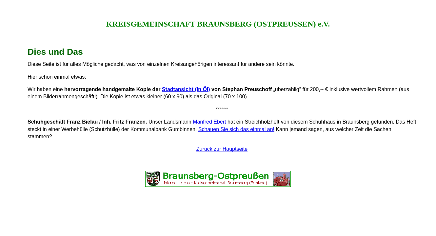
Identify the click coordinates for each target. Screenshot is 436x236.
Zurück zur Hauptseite (222, 149)
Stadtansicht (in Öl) (186, 89)
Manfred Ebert (209, 122)
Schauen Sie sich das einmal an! (236, 129)
